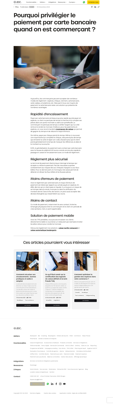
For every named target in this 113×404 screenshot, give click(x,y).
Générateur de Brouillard (83, 351)
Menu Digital (45, 345)
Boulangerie (51, 336)
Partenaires (52, 369)
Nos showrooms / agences (76, 369)
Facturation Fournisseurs (37, 351)
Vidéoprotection (70, 351)
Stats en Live (85, 345)
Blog (86, 369)
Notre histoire (34, 369)
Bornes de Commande (57, 345)
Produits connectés (66, 343)
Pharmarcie (33, 338)
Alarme (62, 351)
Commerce (77, 336)
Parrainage (33, 365)
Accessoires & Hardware (51, 343)
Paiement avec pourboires (38, 357)
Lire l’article (27, 305)
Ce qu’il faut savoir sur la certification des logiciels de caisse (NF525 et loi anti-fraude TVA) (56, 277)
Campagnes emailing (51, 348)
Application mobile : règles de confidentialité (73, 393)
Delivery (77, 345)
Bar (39, 336)
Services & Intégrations (80, 343)
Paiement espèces (81, 354)
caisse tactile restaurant (68, 228)
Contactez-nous (93, 2)
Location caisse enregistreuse (39, 372)
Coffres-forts (34, 354)
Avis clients (62, 348)
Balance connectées (53, 357)
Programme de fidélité (36, 348)
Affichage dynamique (80, 357)
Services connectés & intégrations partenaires (44, 361)
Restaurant (33, 336)
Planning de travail (80, 348)
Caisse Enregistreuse (36, 343)
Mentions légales (35, 393)
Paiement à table (69, 354)
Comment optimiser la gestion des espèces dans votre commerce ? (85, 276)
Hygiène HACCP (92, 348)
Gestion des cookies (50, 393)
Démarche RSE (61, 369)
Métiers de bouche (62, 336)
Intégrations (52, 2)
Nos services (43, 369)
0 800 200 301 (34, 376)
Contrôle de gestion (52, 351)
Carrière (51, 372)
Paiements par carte (56, 354)
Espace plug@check (36, 379)
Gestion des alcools (67, 357)
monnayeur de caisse (64, 129)
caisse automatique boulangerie (43, 230)
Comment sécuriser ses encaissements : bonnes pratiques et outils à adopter (26, 277)
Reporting (93, 345)
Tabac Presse (86, 336)
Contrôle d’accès (44, 354)
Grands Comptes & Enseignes (47, 338)
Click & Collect (69, 345)
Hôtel (71, 336)
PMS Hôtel (70, 348)
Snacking (44, 336)
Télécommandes (35, 345)
